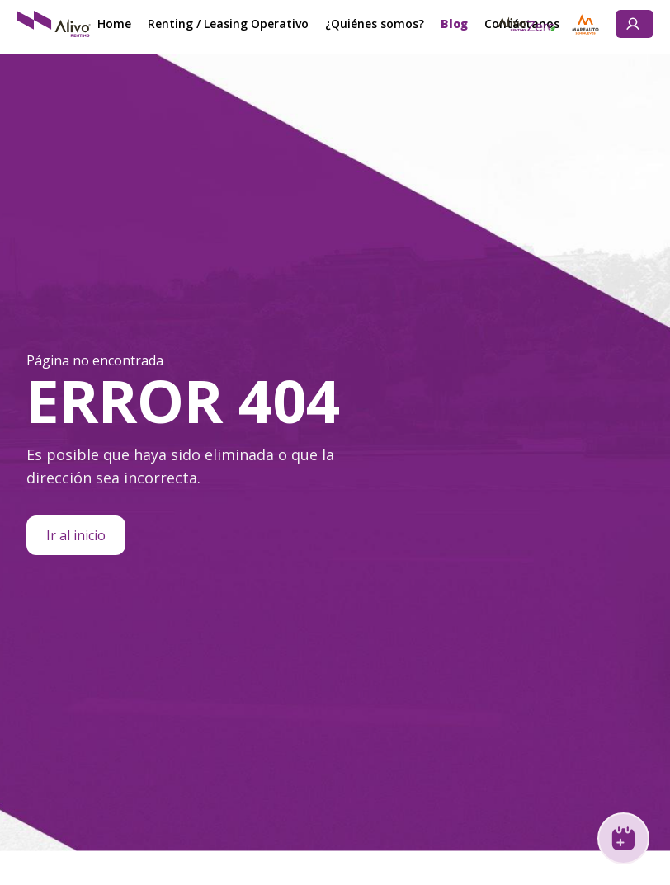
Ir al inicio (76, 535)
